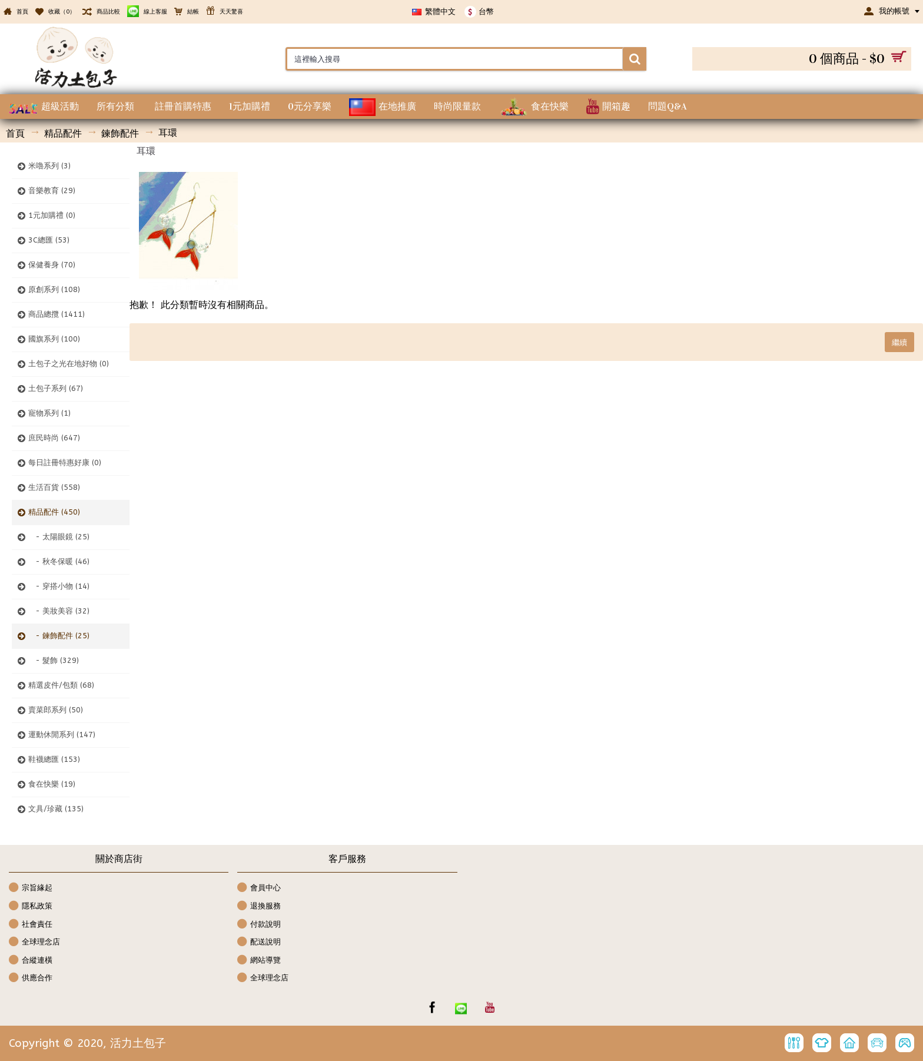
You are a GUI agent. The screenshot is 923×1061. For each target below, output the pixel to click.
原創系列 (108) (54, 289)
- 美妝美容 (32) (58, 610)
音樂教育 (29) (51, 190)
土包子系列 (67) (55, 388)
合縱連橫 (30, 960)
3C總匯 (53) (48, 240)
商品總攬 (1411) (56, 314)
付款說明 (259, 924)
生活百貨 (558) (54, 487)
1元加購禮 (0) (51, 215)
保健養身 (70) (51, 264)
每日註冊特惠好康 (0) (64, 462)
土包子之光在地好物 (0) (68, 363)
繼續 (899, 342)
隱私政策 (30, 906)
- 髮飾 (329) (53, 660)
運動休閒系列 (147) (61, 734)
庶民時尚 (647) (54, 437)
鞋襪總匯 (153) (54, 759)
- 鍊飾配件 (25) (58, 635)
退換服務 (259, 906)
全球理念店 (34, 942)
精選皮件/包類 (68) (61, 685)
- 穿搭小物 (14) (58, 586)
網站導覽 (259, 960)
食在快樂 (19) (51, 784)
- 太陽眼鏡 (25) (58, 536)
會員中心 (259, 888)
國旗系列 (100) (54, 338)
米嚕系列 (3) (49, 165)
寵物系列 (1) (49, 413)
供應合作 (30, 978)
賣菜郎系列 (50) (55, 709)
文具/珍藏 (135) (56, 808)
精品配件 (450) (54, 512)
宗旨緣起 (30, 888)
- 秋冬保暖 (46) (58, 561)
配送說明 (259, 942)
